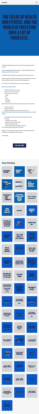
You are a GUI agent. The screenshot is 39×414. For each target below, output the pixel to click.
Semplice (4, 2)
